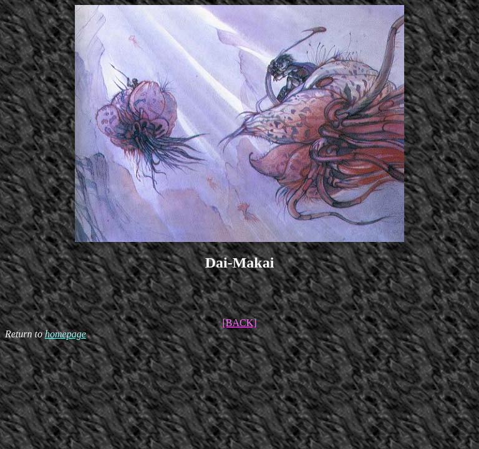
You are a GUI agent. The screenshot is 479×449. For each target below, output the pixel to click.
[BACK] (239, 322)
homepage (65, 334)
